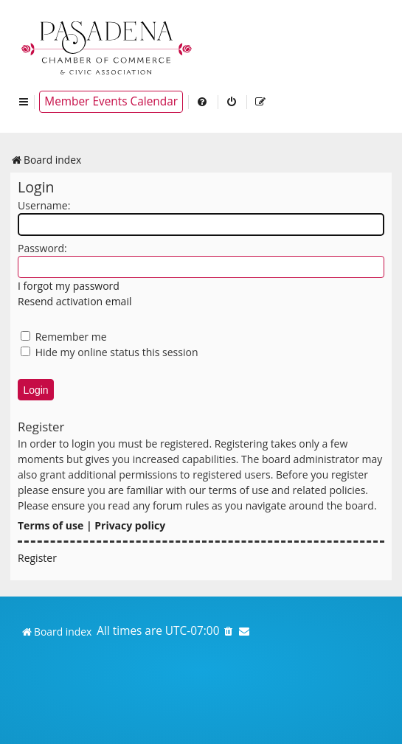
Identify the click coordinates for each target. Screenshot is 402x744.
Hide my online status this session (109, 352)
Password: (42, 248)
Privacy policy (129, 525)
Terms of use (50, 525)
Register (37, 558)
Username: (44, 205)
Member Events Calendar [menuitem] (111, 101)
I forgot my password (68, 286)
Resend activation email (74, 301)
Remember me (64, 337)
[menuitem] (203, 101)
